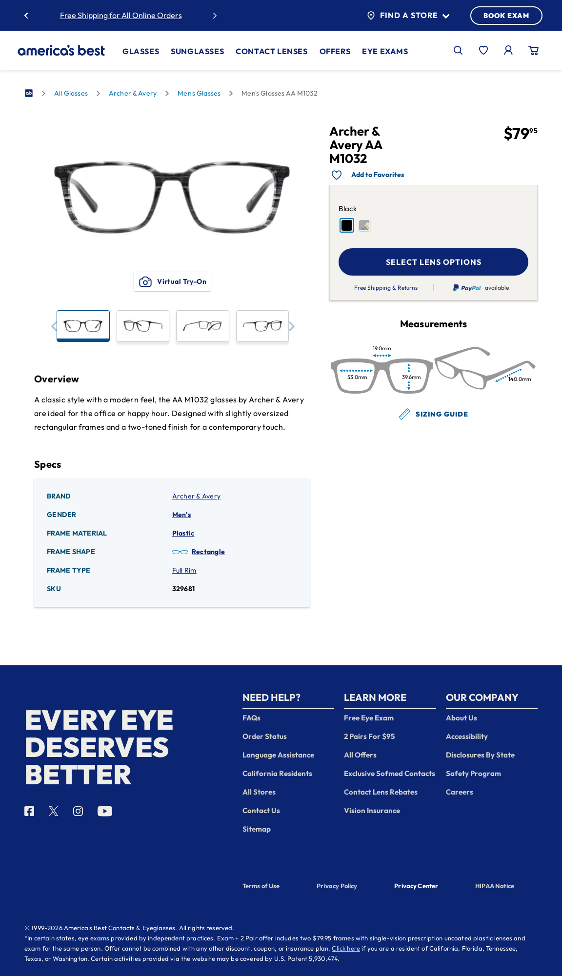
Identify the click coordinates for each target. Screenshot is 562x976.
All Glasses (71, 93)
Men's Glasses (199, 93)
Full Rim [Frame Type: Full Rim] (184, 570)
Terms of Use (261, 886)
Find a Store (408, 15)
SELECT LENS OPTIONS (434, 262)
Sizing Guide (433, 414)
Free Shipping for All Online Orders (121, 15)
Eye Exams (385, 51)
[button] (54, 326)
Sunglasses (197, 51)
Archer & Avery (133, 93)
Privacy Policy (337, 886)
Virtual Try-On (172, 281)
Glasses (140, 51)
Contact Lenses (271, 51)
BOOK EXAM (506, 15)
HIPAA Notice (494, 886)
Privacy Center (416, 887)
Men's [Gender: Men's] (181, 514)
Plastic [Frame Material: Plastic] (183, 533)
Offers (335, 51)
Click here (346, 948)
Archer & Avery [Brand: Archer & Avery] (196, 496)
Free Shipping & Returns (386, 287)
